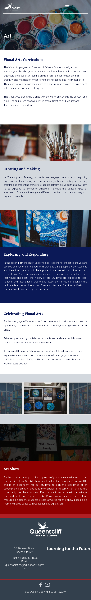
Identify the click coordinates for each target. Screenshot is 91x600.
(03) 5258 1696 (29, 557)
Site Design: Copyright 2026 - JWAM (45, 591)
